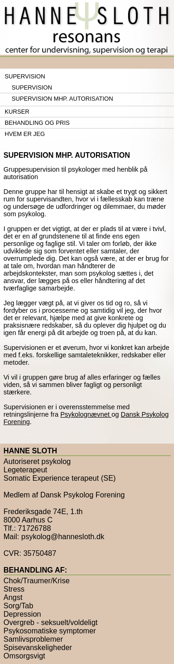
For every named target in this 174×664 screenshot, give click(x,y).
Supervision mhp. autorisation (62, 98)
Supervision (25, 76)
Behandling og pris (37, 122)
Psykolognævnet (85, 414)
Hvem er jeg (25, 133)
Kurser (17, 111)
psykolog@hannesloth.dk (62, 537)
